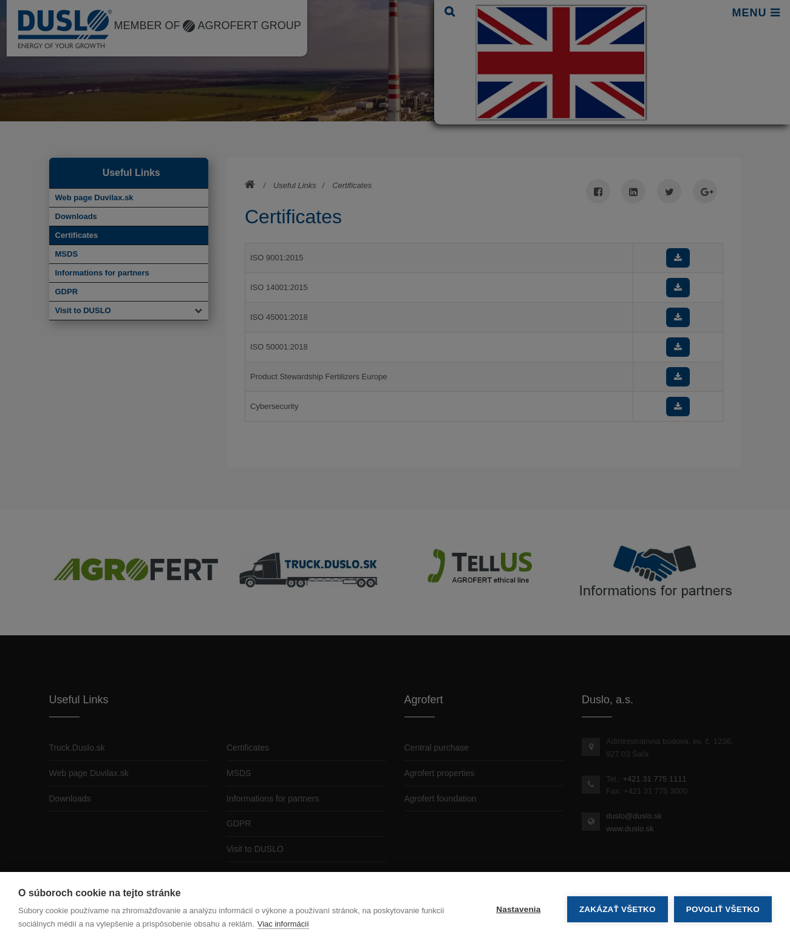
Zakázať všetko (617, 909)
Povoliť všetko (723, 909)
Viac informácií (283, 923)
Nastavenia (518, 909)
